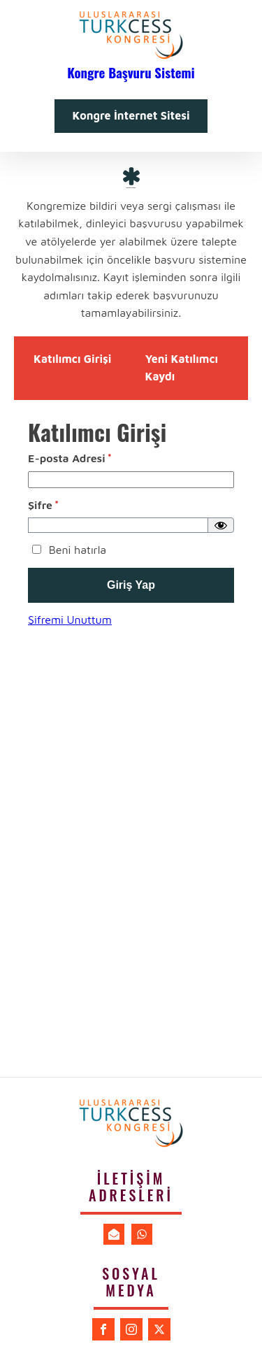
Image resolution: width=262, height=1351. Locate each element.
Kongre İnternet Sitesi (130, 115)
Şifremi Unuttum (70, 619)
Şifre (43, 505)
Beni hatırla (67, 549)
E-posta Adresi (70, 458)
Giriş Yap (131, 585)
